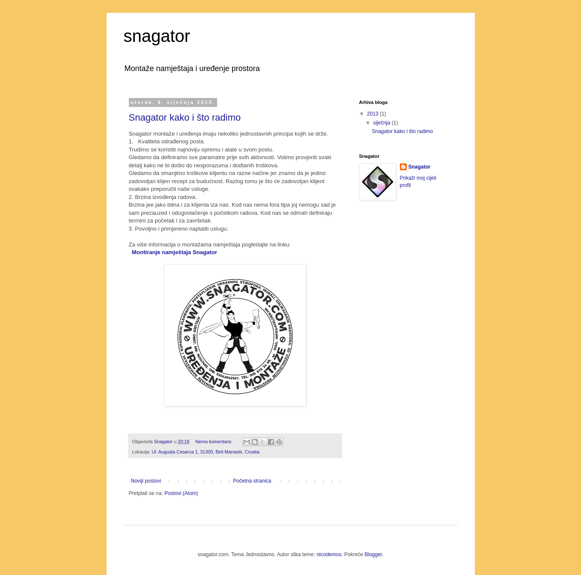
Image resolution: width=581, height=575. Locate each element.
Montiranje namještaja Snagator (174, 252)
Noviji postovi (146, 481)
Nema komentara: (214, 441)
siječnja (382, 123)
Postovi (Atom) (181, 493)
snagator (157, 36)
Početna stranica (252, 481)
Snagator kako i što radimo (185, 117)
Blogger (373, 554)
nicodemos (328, 554)
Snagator (419, 167)
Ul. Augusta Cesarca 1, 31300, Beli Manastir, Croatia (205, 451)
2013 (373, 114)
